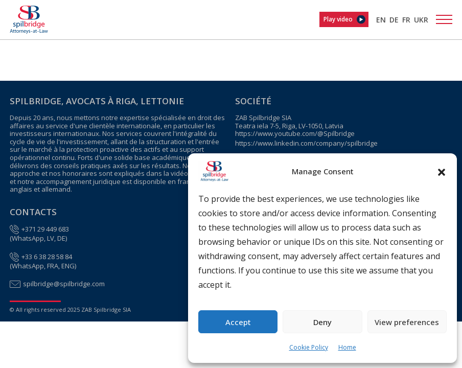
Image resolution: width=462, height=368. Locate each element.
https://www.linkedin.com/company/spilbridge (306, 144)
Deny (322, 322)
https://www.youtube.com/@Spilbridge (295, 134)
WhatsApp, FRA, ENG (43, 266)
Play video (338, 19)
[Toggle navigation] (444, 19)
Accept (238, 322)
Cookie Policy (308, 347)
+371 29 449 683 (45, 229)
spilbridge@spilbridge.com (64, 284)
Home (347, 347)
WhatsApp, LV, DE (38, 239)
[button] (441, 171)
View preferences (407, 322)
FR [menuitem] (406, 20)
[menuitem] (381, 20)
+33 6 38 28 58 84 (46, 257)
